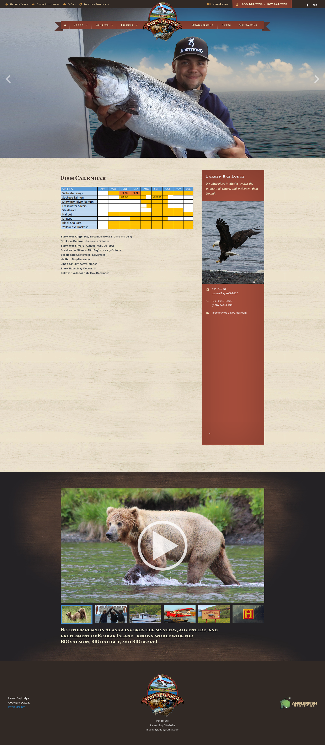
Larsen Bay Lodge (162, 21)
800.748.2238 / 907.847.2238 (261, 4)
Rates (226, 25)
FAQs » (69, 4)
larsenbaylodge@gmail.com (229, 312)
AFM (298, 703)
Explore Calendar (162, 111)
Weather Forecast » (94, 4)
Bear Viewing (202, 25)
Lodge (78, 25)
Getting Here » (16, 4)
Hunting (102, 25)
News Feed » (217, 4)
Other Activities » (45, 4)
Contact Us (248, 25)
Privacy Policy (16, 707)
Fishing (127, 25)
